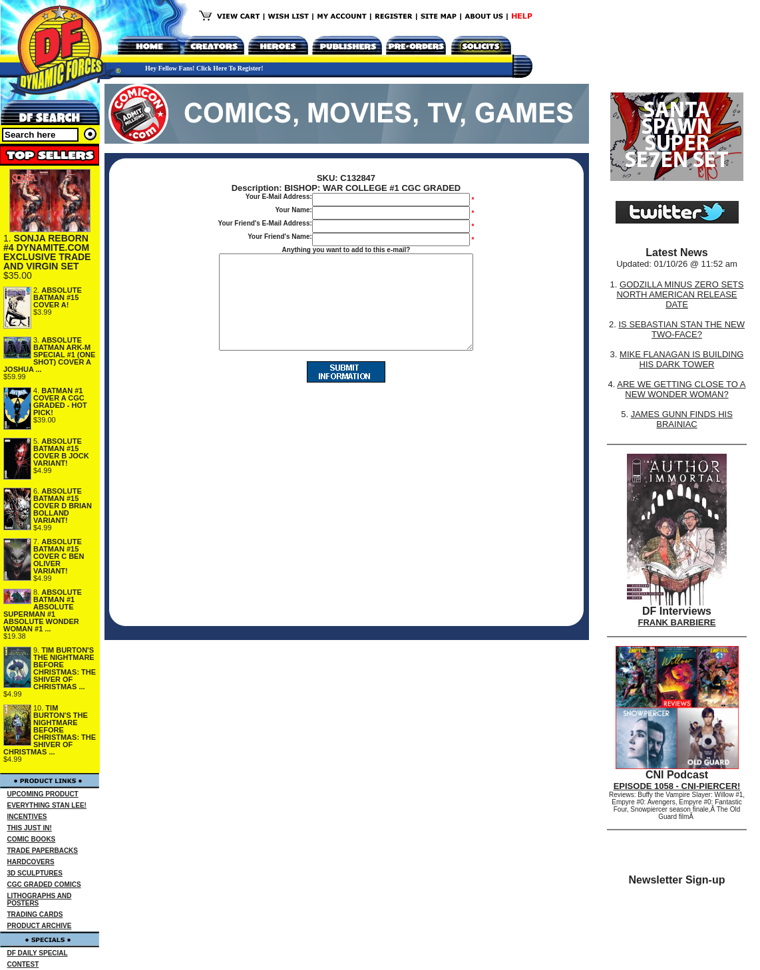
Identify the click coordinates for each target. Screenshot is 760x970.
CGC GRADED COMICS (44, 884)
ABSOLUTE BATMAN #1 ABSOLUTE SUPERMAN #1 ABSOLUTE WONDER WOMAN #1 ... (42, 610)
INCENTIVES (27, 816)
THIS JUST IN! (29, 828)
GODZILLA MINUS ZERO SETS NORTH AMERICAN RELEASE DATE (679, 294)
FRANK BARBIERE (677, 622)
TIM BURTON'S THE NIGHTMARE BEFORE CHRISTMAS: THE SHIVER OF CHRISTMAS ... (64, 668)
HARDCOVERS (31, 862)
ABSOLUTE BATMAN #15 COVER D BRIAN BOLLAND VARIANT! (62, 505)
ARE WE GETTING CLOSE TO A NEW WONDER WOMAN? (681, 389)
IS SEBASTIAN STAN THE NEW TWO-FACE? (681, 329)
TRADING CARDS (35, 914)
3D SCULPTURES (35, 873)
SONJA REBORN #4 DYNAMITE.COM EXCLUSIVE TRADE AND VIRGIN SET (47, 252)
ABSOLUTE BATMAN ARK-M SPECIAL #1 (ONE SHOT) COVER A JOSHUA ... (49, 354)
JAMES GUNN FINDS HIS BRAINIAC (682, 419)
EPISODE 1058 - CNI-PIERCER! (677, 786)
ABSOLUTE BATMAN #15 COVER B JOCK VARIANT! (61, 452)
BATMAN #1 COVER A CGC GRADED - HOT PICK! (60, 401)
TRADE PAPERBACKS (43, 850)
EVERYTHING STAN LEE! (47, 805)
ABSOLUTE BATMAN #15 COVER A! (57, 297)
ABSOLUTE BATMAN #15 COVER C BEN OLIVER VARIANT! (58, 556)
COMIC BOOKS (31, 839)
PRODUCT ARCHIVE (39, 925)
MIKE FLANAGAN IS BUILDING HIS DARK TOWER (681, 359)
